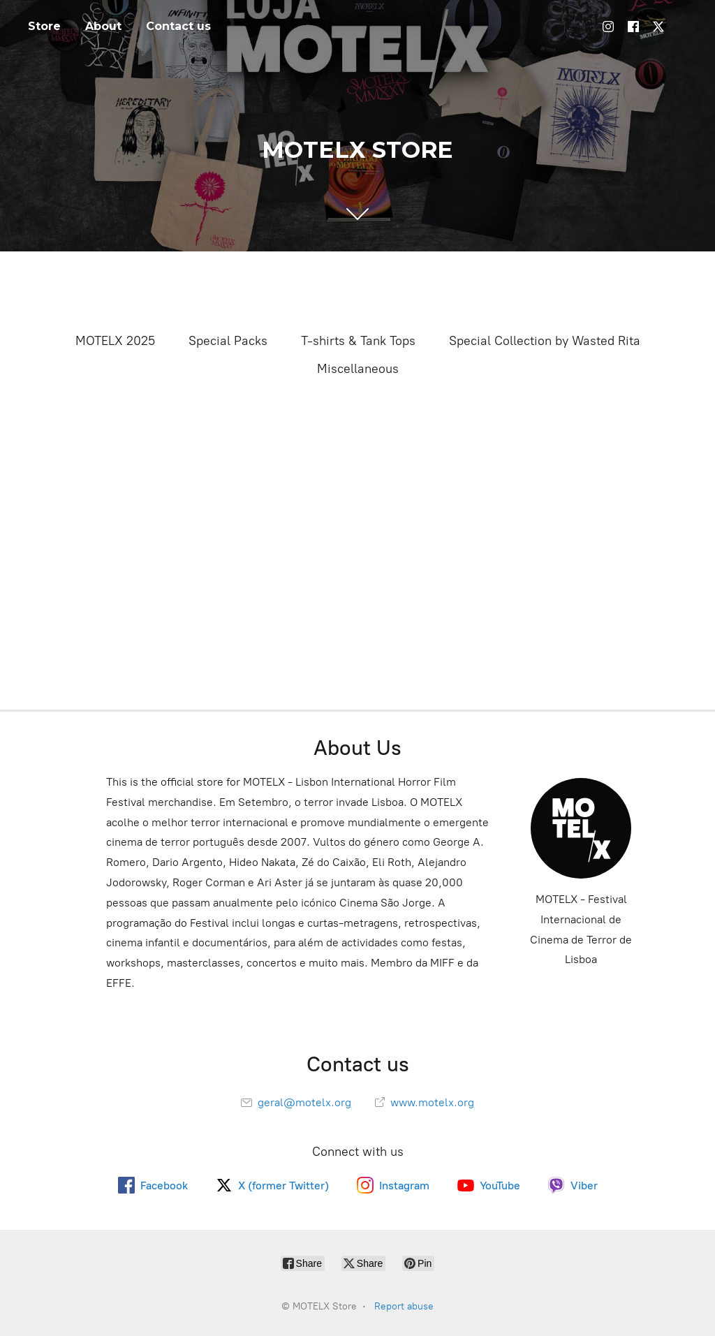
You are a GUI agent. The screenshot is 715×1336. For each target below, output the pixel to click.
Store (44, 26)
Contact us (178, 26)
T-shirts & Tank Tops (358, 340)
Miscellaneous (358, 368)
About (103, 26)
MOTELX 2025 (115, 340)
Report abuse (404, 1306)
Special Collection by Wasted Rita (544, 340)
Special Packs (228, 340)
